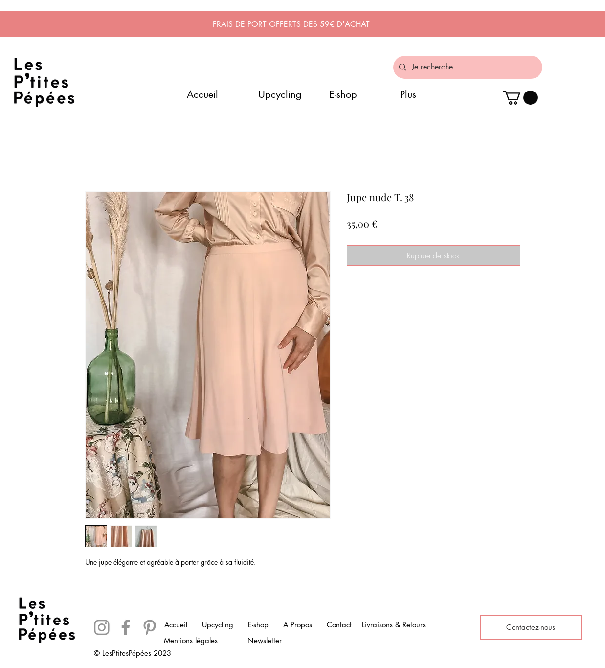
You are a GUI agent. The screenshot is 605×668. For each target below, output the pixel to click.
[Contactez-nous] (531, 627)
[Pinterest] (149, 627)
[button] (520, 98)
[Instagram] (101, 627)
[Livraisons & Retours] (393, 625)
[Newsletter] (264, 640)
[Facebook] (125, 627)
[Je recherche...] (467, 67)
